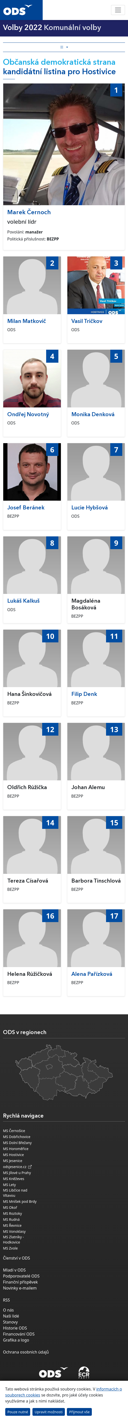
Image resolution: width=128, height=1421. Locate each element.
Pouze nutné (17, 1412)
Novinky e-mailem (20, 1288)
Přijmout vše (79, 1412)
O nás (8, 1310)
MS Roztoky (12, 1213)
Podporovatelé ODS (21, 1276)
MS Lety (9, 1184)
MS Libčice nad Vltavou (15, 1193)
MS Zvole (10, 1248)
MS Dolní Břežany (17, 1142)
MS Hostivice (13, 1154)
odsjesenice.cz (17, 1166)
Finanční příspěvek (20, 1282)
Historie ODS (15, 1328)
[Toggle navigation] (118, 10)
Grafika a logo (16, 1340)
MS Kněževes (13, 1178)
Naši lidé (11, 1316)
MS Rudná (11, 1219)
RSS (6, 1300)
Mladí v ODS (14, 1270)
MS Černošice (14, 1130)
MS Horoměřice (15, 1148)
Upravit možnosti (49, 1412)
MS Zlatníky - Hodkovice (13, 1240)
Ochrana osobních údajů (26, 1352)
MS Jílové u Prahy (17, 1172)
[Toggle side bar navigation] (64, 47)
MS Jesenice (12, 1160)
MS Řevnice (12, 1225)
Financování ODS (18, 1334)
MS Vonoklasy (14, 1231)
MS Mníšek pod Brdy (19, 1201)
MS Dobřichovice (16, 1136)
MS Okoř (10, 1207)
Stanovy (10, 1322)
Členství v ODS (16, 1258)
